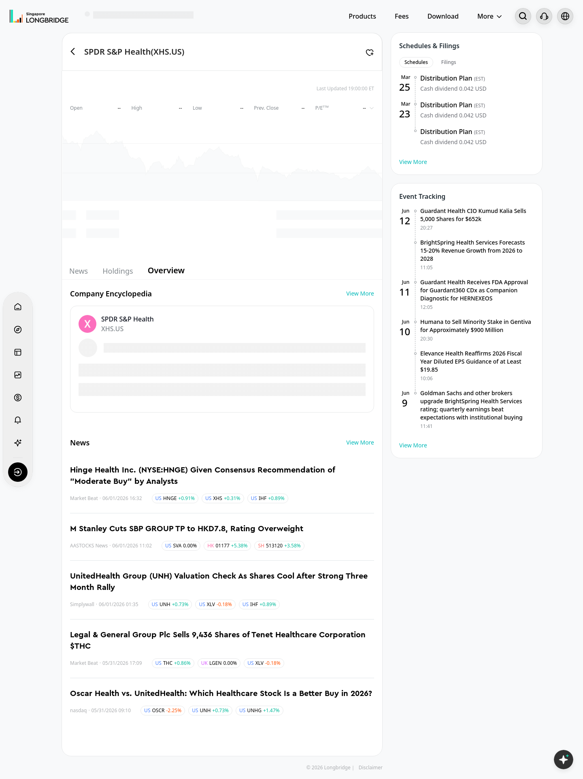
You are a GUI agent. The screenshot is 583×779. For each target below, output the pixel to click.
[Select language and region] (565, 16)
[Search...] (523, 16)
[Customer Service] (544, 16)
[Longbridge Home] (39, 16)
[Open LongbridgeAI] (563, 759)
